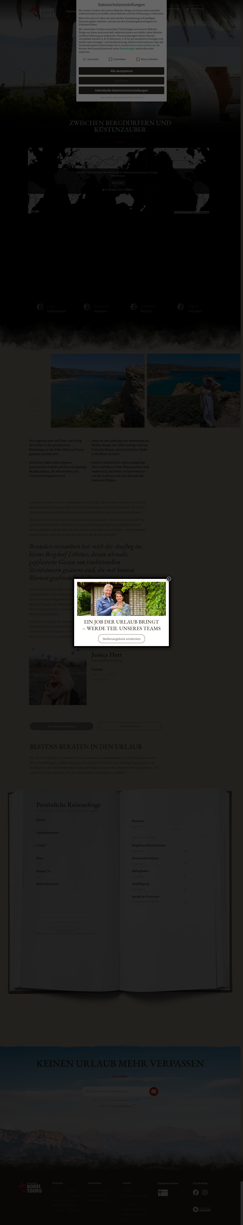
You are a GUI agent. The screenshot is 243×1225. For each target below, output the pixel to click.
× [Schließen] (169, 579)
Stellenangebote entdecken (122, 639)
